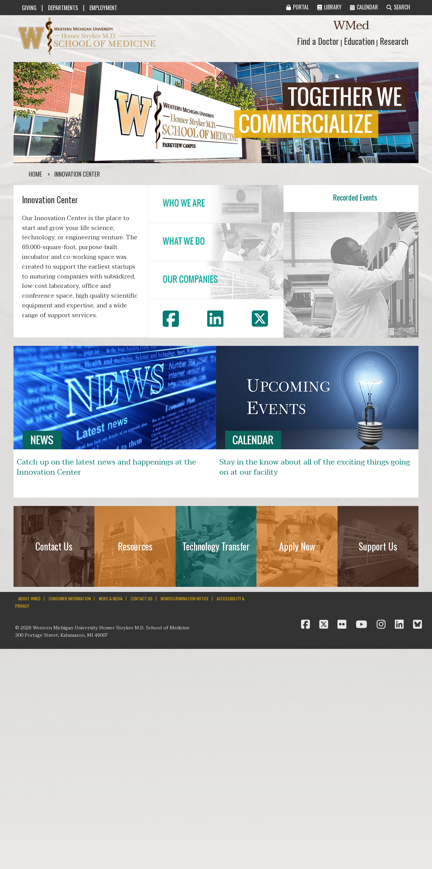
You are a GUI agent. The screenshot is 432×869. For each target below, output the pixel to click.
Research (394, 41)
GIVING (29, 8)
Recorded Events (355, 197)
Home (35, 174)
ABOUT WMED (29, 598)
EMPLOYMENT (103, 8)
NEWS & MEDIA (111, 598)
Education (359, 41)
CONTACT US (142, 598)
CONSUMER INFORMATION (70, 598)
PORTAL (297, 7)
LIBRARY (329, 7)
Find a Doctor (318, 41)
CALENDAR (364, 7)
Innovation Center (77, 174)
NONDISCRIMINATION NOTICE (185, 598)
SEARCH (398, 7)
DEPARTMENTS (63, 8)
